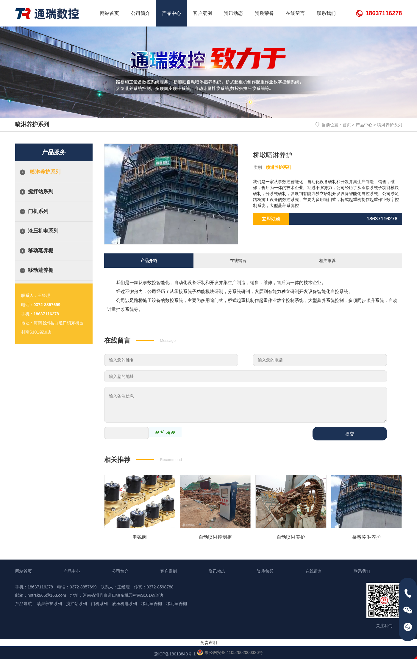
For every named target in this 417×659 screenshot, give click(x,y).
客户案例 (202, 13)
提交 (349, 432)
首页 (347, 124)
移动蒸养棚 (40, 250)
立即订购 (271, 218)
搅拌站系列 (40, 191)
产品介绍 (149, 260)
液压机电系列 (43, 231)
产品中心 (171, 13)
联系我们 (326, 13)
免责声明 (208, 641)
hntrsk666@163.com (47, 594)
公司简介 (140, 13)
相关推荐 (327, 260)
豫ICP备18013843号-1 (175, 653)
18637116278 (384, 13)
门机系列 (38, 211)
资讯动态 (233, 13)
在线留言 (295, 13)
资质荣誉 (264, 13)
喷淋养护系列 (389, 124)
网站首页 (109, 13)
